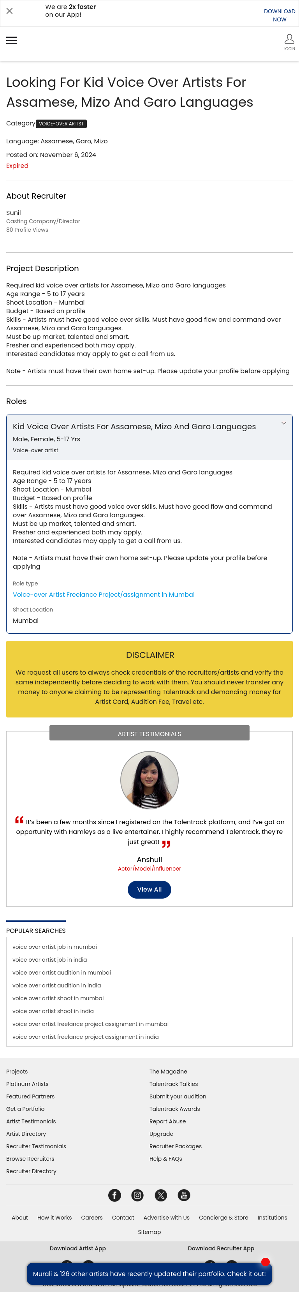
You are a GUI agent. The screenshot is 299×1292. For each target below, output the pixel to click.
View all (149, 889)
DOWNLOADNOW (279, 15)
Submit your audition (178, 1096)
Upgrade (161, 1134)
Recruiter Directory (31, 1171)
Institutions (272, 1217)
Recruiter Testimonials (36, 1146)
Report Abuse (168, 1121)
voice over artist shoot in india (53, 1011)
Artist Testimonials (31, 1121)
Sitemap (149, 1232)
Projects (17, 1071)
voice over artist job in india (49, 960)
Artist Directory (26, 1134)
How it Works (54, 1217)
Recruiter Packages (176, 1146)
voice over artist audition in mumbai (61, 972)
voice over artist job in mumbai (54, 947)
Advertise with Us (167, 1217)
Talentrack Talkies (174, 1084)
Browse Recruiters (30, 1159)
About (20, 1217)
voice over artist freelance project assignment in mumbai (90, 1024)
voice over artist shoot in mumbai (58, 998)
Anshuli (149, 859)
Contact (123, 1217)
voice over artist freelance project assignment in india (85, 1037)
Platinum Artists (27, 1084)
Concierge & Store (223, 1217)
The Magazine (168, 1071)
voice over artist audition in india (56, 985)
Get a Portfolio (25, 1109)
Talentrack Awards (175, 1109)
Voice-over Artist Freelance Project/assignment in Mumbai (104, 594)
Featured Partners (30, 1096)
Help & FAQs (166, 1159)
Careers (91, 1217)
